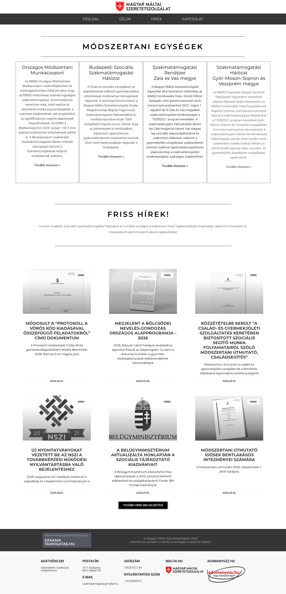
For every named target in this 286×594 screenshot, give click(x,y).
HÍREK (156, 19)
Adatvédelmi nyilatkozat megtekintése (55, 565)
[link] (212, 226)
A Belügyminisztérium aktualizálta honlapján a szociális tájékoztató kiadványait (143, 453)
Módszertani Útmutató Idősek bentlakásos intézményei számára (229, 450)
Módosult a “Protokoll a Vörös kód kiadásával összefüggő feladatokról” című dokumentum (56, 331)
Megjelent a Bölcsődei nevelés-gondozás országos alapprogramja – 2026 (143, 331)
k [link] (212, 226)
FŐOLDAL (91, 19)
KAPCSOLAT (192, 19)
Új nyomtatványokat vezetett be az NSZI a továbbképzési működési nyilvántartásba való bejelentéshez (56, 455)
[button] (143, 501)
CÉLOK (125, 19)
